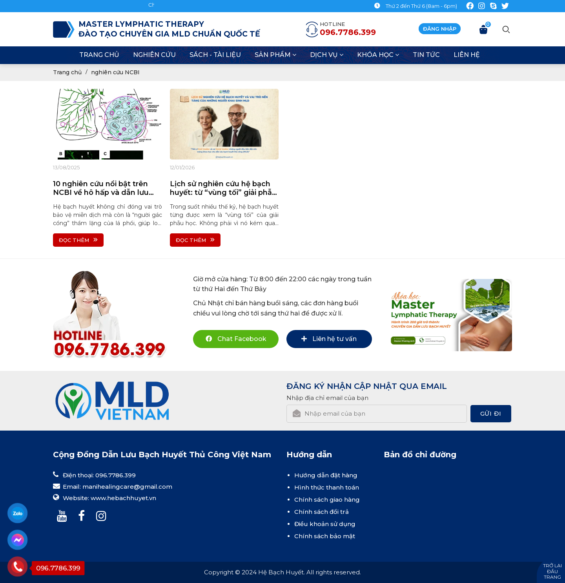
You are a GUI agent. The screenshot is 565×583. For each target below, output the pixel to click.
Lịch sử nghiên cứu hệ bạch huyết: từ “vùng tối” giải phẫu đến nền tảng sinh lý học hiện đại (223, 188)
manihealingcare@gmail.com (127, 486)
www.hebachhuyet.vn (123, 498)
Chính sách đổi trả (321, 511)
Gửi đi (490, 413)
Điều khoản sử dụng (324, 524)
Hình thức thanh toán (326, 487)
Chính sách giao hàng (327, 499)
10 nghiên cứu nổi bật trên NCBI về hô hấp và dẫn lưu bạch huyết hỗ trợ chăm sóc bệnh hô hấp (104, 188)
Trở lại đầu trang (552, 571)
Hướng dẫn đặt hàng (325, 475)
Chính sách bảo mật (324, 536)
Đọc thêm (78, 240)
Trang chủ (67, 72)
